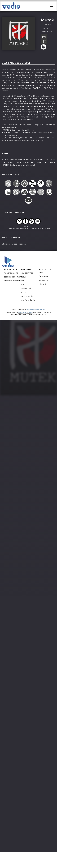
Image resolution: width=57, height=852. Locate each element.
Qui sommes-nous (27, 277)
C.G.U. (23, 295)
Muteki (48, 22)
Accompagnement (13, 279)
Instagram (43, 283)
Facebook (43, 279)
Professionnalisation (13, 283)
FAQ (23, 283)
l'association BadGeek (25, 315)
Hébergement (11, 275)
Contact (25, 287)
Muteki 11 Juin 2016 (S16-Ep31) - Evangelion (50, 48)
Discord (42, 287)
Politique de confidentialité (28, 301)
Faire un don (27, 291)
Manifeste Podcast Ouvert (35, 312)
